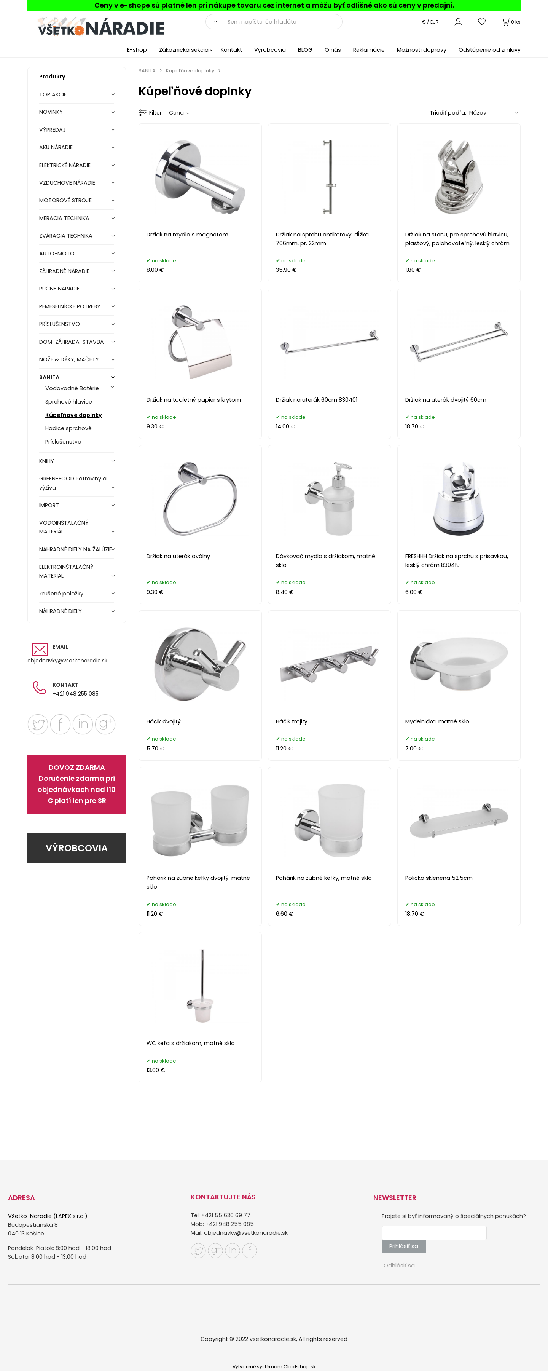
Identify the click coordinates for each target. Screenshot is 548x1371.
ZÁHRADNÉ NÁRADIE (64, 271)
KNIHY (46, 461)
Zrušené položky (61, 593)
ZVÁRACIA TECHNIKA (65, 235)
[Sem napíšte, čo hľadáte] (282, 21)
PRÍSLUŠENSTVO (59, 324)
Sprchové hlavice (68, 401)
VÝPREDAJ (52, 130)
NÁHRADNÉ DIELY (60, 611)
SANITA (49, 377)
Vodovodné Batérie (72, 388)
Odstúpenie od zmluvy (490, 50)
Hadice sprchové (68, 428)
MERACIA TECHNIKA (64, 218)
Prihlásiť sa (403, 1246)
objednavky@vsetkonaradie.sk (67, 660)
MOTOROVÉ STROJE (65, 200)
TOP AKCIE (53, 94)
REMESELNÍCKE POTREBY (69, 306)
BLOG (305, 50)
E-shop (137, 50)
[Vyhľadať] (214, 21)
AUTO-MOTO (57, 253)
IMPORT (49, 505)
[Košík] (511, 22)
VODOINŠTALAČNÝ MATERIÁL (64, 527)
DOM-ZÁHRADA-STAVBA (71, 342)
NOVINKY (51, 112)
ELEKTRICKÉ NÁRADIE (65, 165)
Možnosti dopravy (421, 50)
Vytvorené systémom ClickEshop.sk (274, 1366)
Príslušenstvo (63, 441)
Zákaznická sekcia (184, 50)
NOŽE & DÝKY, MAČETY (69, 359)
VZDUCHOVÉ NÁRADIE (67, 183)
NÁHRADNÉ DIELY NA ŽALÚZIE (75, 549)
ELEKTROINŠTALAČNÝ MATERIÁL (66, 571)
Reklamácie (369, 50)
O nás (333, 50)
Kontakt (231, 50)
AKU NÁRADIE (56, 147)
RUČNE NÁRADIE (59, 288)
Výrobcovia (270, 50)
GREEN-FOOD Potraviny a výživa (73, 483)
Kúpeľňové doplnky (73, 415)
